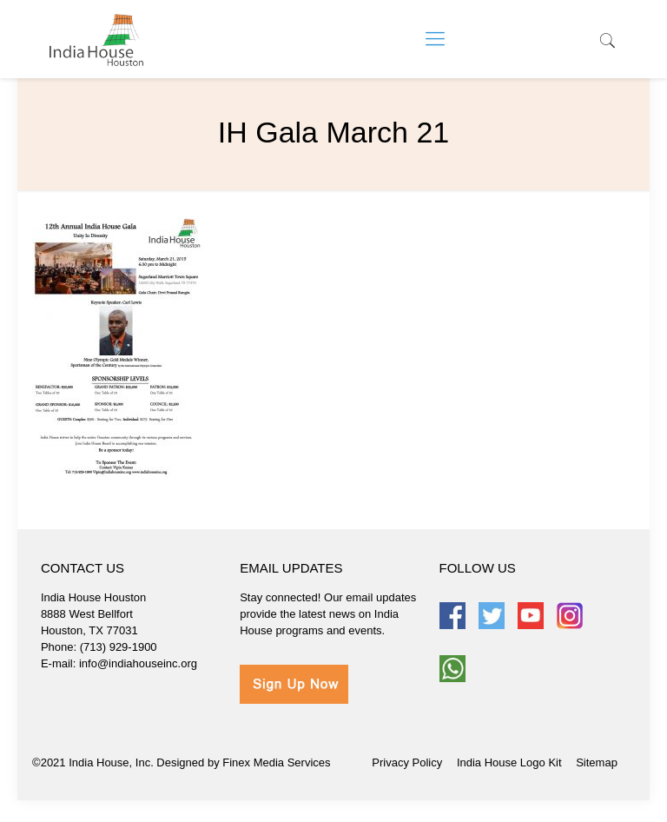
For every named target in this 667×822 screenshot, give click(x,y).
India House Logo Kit (509, 762)
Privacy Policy (407, 762)
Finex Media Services (276, 762)
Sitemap (596, 762)
